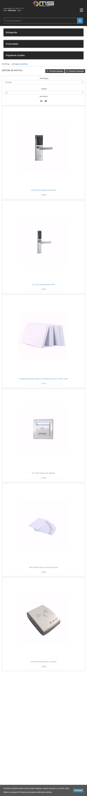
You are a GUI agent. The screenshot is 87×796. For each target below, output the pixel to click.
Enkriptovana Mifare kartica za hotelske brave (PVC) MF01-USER (43, 379)
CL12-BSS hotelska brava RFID (43, 284)
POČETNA (6, 64)
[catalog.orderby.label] (43, 82)
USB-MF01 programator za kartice (43, 662)
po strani (43, 96)
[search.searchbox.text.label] (42, 21)
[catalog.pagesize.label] (43, 93)
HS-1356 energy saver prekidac (43, 473)
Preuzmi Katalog (55, 71)
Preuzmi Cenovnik (75, 71)
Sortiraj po (44, 78)
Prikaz (44, 89)
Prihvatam (78, 790)
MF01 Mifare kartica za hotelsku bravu (43, 567)
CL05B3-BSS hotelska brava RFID (43, 190)
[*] (20, 10)
